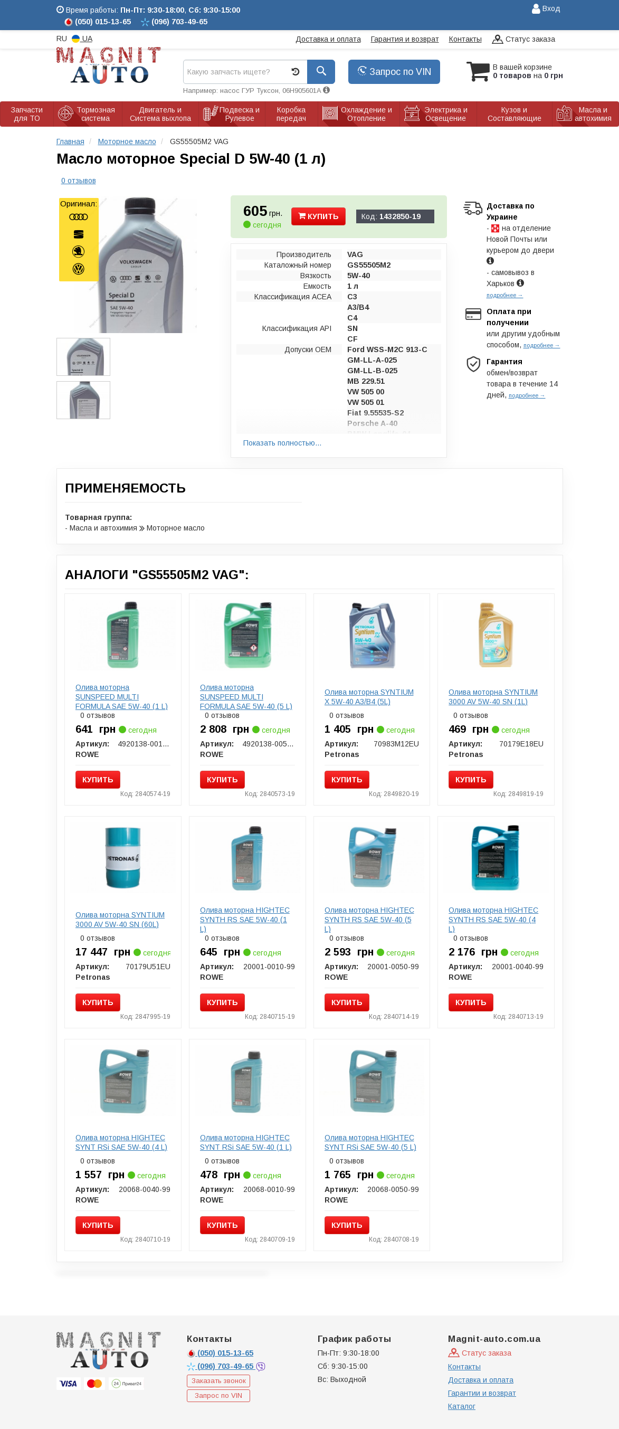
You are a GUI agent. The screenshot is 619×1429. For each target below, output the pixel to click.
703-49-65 (221, 1366)
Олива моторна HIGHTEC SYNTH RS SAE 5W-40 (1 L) (245, 919)
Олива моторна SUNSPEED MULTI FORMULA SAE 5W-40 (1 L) (121, 697)
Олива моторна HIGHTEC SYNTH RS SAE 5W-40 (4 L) (493, 919)
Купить (318, 216)
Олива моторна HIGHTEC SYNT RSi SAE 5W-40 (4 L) (121, 1142)
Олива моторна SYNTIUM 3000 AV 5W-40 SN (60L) (120, 920)
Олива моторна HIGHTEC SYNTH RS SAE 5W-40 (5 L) (369, 919)
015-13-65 (220, 1353)
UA (82, 38)
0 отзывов (78, 180)
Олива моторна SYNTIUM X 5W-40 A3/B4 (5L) (369, 697)
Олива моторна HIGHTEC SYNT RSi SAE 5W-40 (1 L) (246, 1142)
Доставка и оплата (328, 39)
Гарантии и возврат (482, 1393)
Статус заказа (523, 40)
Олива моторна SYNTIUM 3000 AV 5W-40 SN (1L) (493, 697)
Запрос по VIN (394, 72)
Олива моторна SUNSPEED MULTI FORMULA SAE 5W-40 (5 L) (246, 697)
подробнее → (505, 295)
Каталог (461, 1406)
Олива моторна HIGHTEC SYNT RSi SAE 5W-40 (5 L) (370, 1142)
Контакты (465, 39)
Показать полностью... (282, 443)
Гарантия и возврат (405, 39)
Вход (546, 9)
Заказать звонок (219, 1381)
